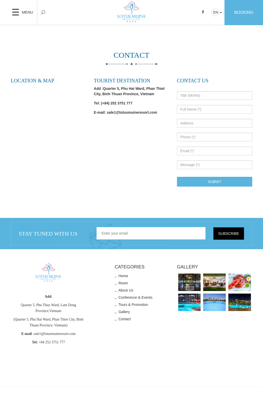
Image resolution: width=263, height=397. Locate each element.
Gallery (124, 312)
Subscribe (228, 233)
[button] (217, 12)
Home (123, 276)
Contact (124, 319)
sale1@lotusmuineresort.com (132, 112)
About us (125, 290)
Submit (214, 182)
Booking (243, 12)
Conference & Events (135, 297)
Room (123, 283)
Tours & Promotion (133, 305)
